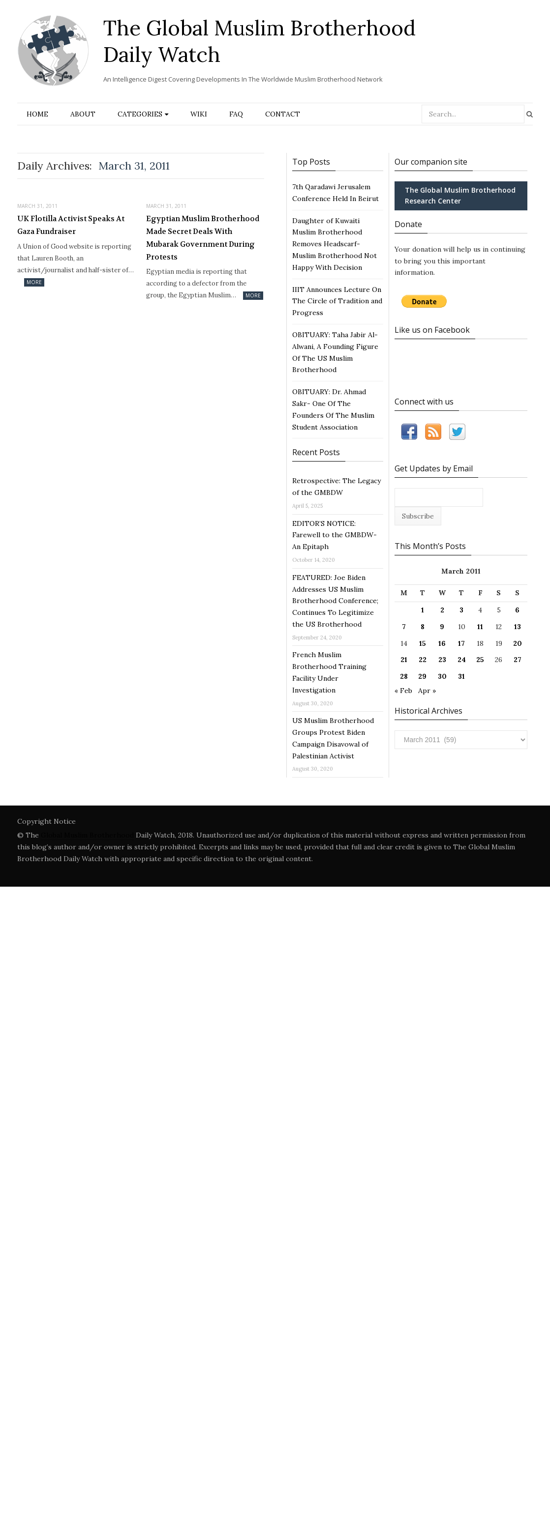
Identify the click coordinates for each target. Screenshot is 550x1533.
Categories (140, 114)
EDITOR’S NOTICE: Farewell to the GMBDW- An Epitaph (334, 535)
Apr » (427, 690)
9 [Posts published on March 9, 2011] (442, 626)
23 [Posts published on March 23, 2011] (442, 659)
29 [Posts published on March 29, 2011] (422, 676)
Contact (282, 114)
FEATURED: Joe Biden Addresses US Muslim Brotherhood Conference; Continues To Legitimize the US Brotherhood (335, 601)
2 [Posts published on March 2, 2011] (442, 610)
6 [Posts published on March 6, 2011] (517, 610)
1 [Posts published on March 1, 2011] (422, 610)
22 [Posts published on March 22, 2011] (423, 659)
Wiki (198, 114)
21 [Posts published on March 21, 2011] (403, 659)
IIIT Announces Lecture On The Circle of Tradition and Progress (337, 301)
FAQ (236, 114)
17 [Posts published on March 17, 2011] (461, 643)
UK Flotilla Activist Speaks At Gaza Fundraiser (70, 225)
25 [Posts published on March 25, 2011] (480, 659)
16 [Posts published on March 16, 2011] (442, 643)
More (34, 282)
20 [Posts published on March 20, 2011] (517, 643)
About (82, 114)
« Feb (403, 690)
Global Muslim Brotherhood (87, 835)
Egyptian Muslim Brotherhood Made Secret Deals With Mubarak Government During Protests (202, 237)
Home (37, 114)
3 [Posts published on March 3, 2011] (461, 610)
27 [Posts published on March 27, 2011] (517, 659)
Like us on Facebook (432, 329)
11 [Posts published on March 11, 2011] (480, 626)
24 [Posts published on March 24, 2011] (462, 659)
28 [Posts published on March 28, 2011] (404, 676)
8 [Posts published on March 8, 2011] (423, 626)
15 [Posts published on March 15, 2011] (422, 643)
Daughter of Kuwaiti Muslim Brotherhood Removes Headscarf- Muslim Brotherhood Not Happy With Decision (334, 244)
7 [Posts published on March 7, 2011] (404, 626)
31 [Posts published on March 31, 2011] (461, 676)
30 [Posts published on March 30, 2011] (442, 676)
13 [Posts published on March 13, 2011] (517, 626)
